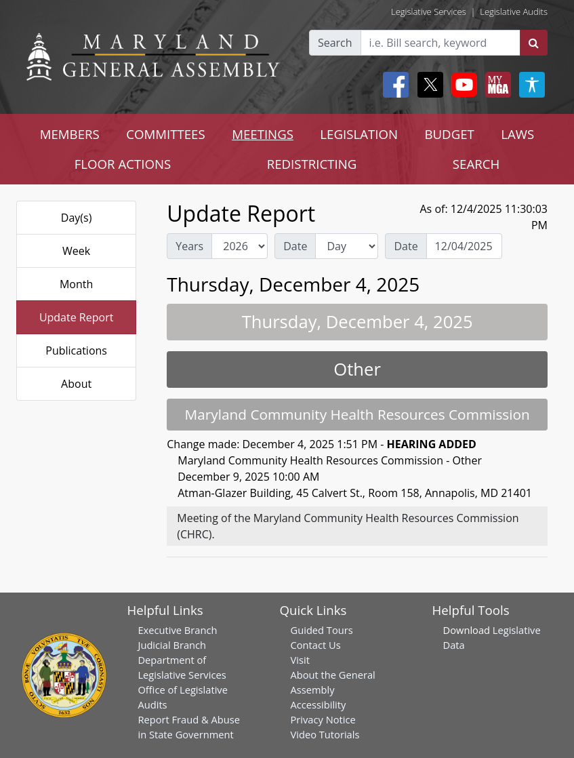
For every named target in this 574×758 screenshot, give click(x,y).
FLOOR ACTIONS (123, 163)
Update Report (76, 317)
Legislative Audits (514, 11)
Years (189, 246)
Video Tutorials (325, 734)
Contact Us (316, 645)
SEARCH (476, 163)
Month (76, 284)
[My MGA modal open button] (495, 85)
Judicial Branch (172, 645)
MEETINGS (262, 133)
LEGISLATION (359, 133)
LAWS (517, 133)
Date (295, 246)
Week (76, 250)
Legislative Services (428, 11)
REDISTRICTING (312, 163)
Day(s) (76, 217)
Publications (76, 350)
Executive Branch (177, 630)
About (76, 383)
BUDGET (449, 133)
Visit (300, 659)
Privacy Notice (323, 719)
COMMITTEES (165, 133)
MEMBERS (70, 133)
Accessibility (318, 704)
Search (335, 42)
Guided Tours (322, 630)
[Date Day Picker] (464, 246)
